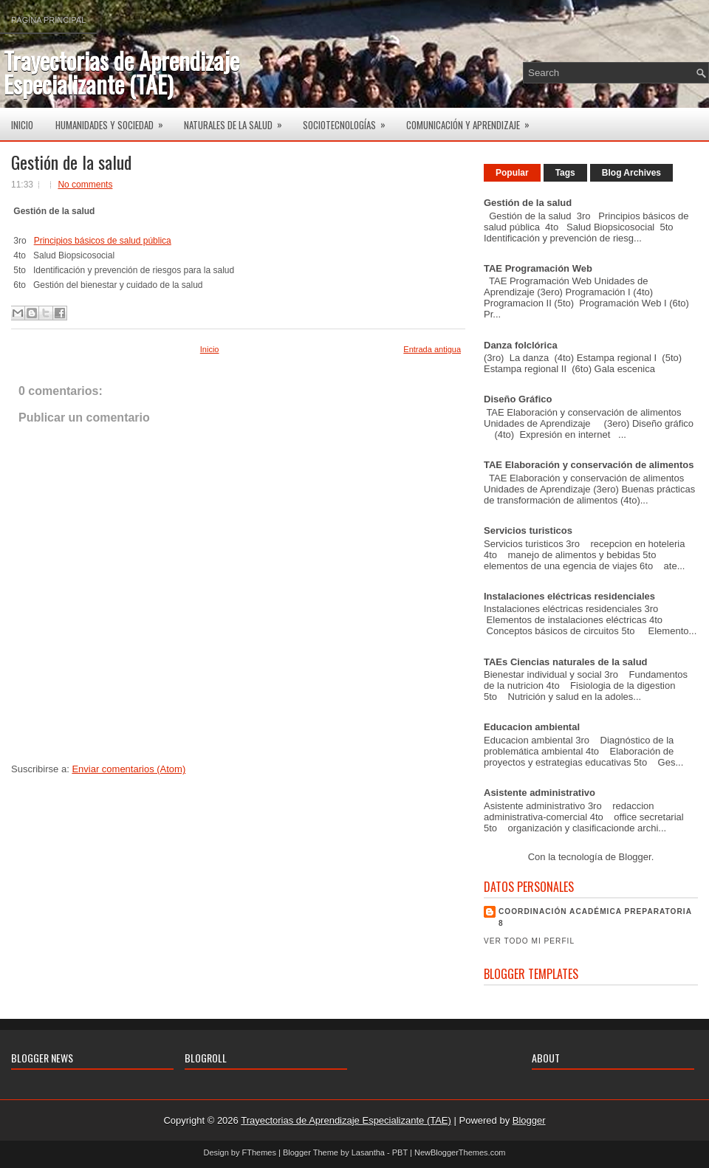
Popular (512, 173)
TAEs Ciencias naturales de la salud (566, 661)
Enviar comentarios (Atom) (128, 768)
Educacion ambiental (532, 726)
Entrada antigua (432, 349)
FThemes (259, 1152)
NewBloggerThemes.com (460, 1152)
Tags (565, 173)
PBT (400, 1152)
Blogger (635, 856)
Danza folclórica (521, 345)
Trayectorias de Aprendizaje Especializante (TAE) (121, 72)
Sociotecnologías (349, 120)
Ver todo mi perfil (529, 941)
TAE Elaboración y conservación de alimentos (588, 464)
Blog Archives (631, 173)
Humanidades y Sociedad (114, 120)
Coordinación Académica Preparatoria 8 (595, 917)
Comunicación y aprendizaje (472, 120)
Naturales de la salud (238, 120)
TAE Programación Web (538, 268)
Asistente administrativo (539, 792)
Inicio (22, 124)
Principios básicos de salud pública (102, 241)
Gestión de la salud (71, 162)
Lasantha (368, 1152)
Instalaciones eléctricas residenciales (569, 596)
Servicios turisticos (528, 530)
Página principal (48, 20)
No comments (85, 184)
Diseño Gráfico (518, 399)
